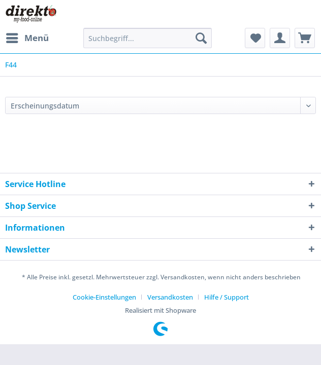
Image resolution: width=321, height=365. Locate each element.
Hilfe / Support (226, 297)
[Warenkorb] (305, 38)
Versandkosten (170, 297)
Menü (27, 37)
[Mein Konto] (280, 38)
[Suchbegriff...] (147, 38)
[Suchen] (201, 38)
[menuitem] (27, 38)
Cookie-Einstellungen (104, 297)
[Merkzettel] (255, 38)
